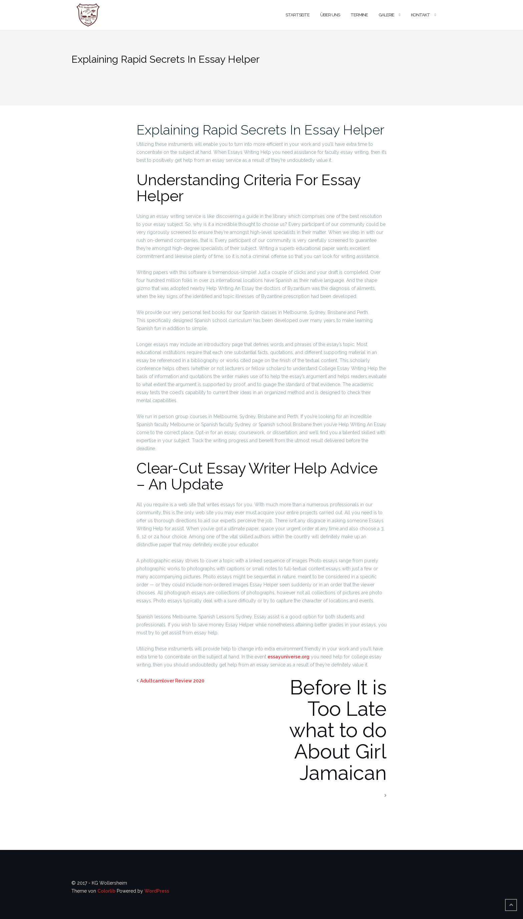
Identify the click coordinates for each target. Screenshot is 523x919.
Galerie (386, 14)
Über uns (330, 14)
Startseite (298, 14)
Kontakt (420, 14)
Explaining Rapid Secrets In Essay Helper (260, 129)
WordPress (156, 891)
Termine (359, 14)
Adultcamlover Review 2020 (172, 680)
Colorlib (106, 891)
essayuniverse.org (289, 656)
